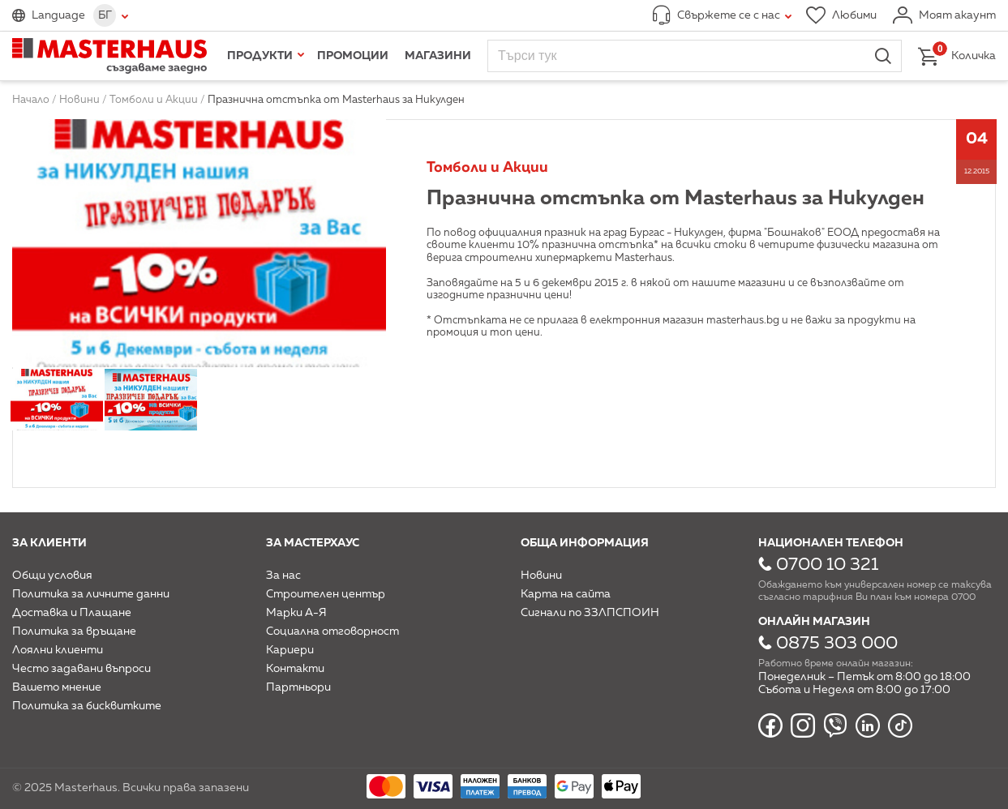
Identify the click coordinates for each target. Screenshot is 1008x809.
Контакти (295, 668)
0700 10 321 (827, 565)
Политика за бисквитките (86, 706)
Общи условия (52, 575)
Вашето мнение (56, 687)
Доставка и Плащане (71, 613)
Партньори (298, 687)
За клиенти (49, 543)
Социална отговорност (332, 631)
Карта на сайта (566, 594)
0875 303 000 (837, 644)
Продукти (260, 56)
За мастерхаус (312, 543)
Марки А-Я (296, 613)
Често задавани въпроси (81, 668)
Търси (883, 56)
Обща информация (585, 543)
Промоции (352, 56)
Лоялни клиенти (57, 650)
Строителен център (325, 594)
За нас (283, 575)
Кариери (290, 650)
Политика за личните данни (90, 594)
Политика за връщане (74, 631)
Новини (541, 575)
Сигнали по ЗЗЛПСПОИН (590, 613)
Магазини (438, 56)
